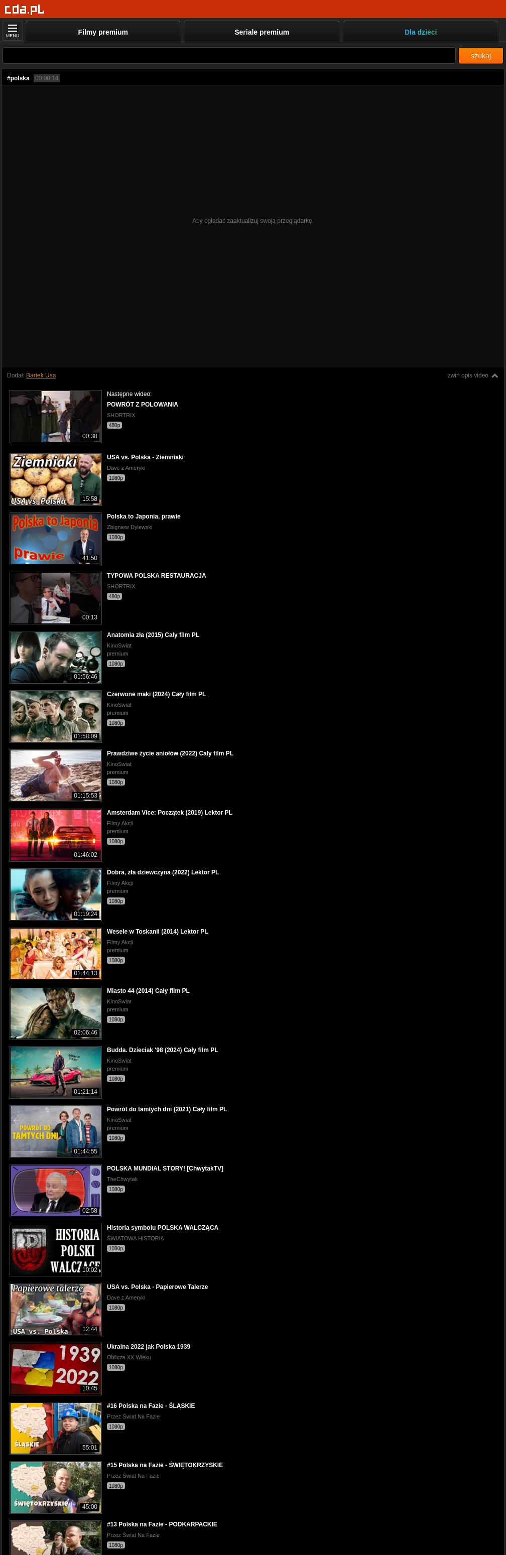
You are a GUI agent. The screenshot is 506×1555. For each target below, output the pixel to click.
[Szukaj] (229, 55)
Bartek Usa (41, 375)
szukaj (481, 56)
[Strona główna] (25, 10)
